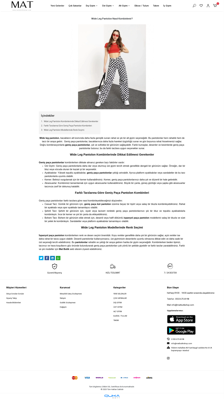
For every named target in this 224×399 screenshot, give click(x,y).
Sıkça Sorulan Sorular (15, 294)
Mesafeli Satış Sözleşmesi (71, 294)
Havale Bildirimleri (13, 303)
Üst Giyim (108, 6)
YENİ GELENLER (119, 294)
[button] (215, 6)
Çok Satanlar (75, 5)
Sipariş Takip (11, 298)
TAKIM (116, 320)
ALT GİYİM (117, 311)
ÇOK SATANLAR (120, 298)
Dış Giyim (92, 6)
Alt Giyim (124, 6)
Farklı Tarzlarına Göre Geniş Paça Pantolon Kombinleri (68, 126)
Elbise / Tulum (142, 5)
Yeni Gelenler (57, 5)
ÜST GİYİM (117, 307)
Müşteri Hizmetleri (16, 287)
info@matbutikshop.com (179, 343)
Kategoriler (119, 287)
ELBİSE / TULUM (120, 316)
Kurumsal (65, 287)
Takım (156, 5)
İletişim (63, 298)
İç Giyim (167, 5)
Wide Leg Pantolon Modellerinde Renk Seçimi (64, 130)
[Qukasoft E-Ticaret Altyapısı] (112, 396)
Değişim (63, 307)
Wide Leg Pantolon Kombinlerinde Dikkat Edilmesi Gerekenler (71, 121)
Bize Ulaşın (173, 287)
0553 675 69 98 (182, 299)
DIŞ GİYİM (117, 303)
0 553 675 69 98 (175, 339)
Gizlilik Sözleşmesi (67, 303)
